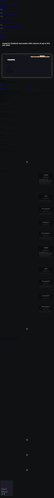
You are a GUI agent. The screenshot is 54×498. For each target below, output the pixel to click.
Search (47, 56)
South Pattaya (9, 26)
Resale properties (7, 4)
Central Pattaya (13, 14)
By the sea (2, 17)
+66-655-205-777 (4, 489)
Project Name (9, 58)
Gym (10, 17)
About (17, 4)
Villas (11, 4)
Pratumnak (4, 14)
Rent (1, 33)
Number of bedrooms (10, 70)
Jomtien (1, 14)
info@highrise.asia (4, 491)
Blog (1, 36)
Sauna (5, 17)
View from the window (10, 71)
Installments (8, 17)
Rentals (14, 4)
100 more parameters (42, 56)
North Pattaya (9, 14)
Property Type (9, 68)
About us (1, 35)
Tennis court (14, 29)
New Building (2, 4)
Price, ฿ (8, 69)
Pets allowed (2, 29)
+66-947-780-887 (3, 6)
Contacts (3, 36)
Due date (8, 72)
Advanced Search (35, 56)
